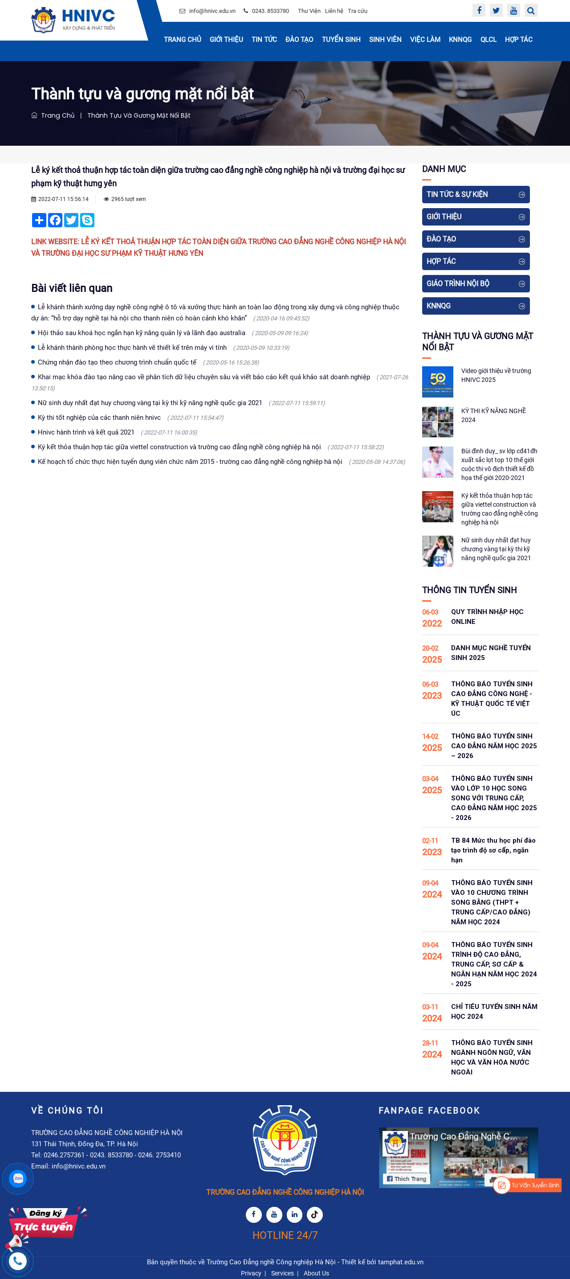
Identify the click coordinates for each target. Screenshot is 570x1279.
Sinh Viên (385, 40)
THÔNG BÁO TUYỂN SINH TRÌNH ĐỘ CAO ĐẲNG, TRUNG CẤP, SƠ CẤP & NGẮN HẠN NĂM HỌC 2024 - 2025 (494, 964)
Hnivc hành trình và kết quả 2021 (117, 432)
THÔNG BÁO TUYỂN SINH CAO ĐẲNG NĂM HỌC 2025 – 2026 (494, 746)
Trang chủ (182, 40)
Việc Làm (425, 40)
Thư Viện (309, 11)
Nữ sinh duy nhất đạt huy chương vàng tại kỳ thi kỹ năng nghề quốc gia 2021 (181, 403)
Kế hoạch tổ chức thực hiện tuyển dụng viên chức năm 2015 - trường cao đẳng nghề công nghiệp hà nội (221, 462)
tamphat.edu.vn (400, 1262)
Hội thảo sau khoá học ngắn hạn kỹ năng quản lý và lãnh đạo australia (173, 333)
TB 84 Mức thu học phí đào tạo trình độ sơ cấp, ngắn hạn (493, 850)
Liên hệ (334, 11)
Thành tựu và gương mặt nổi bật (137, 115)
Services (282, 1273)
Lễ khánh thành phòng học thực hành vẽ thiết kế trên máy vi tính (163, 348)
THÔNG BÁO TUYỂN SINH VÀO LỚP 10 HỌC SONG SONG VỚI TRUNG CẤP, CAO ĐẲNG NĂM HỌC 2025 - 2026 (494, 798)
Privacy (251, 1273)
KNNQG (460, 40)
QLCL (488, 40)
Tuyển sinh (341, 40)
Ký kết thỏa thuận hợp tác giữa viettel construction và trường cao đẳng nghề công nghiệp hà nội (211, 447)
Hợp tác (519, 40)
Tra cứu (357, 11)
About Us (316, 1273)
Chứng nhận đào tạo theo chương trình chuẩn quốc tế (148, 362)
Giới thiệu (226, 40)
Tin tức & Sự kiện (457, 194)
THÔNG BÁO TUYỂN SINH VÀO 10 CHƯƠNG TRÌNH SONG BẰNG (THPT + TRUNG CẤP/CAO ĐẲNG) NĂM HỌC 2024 (492, 902)
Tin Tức (264, 40)
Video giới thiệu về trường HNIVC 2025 (496, 375)
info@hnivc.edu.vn (212, 11)
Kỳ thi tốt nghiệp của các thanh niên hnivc (131, 418)
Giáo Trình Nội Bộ (458, 283)
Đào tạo (299, 40)
